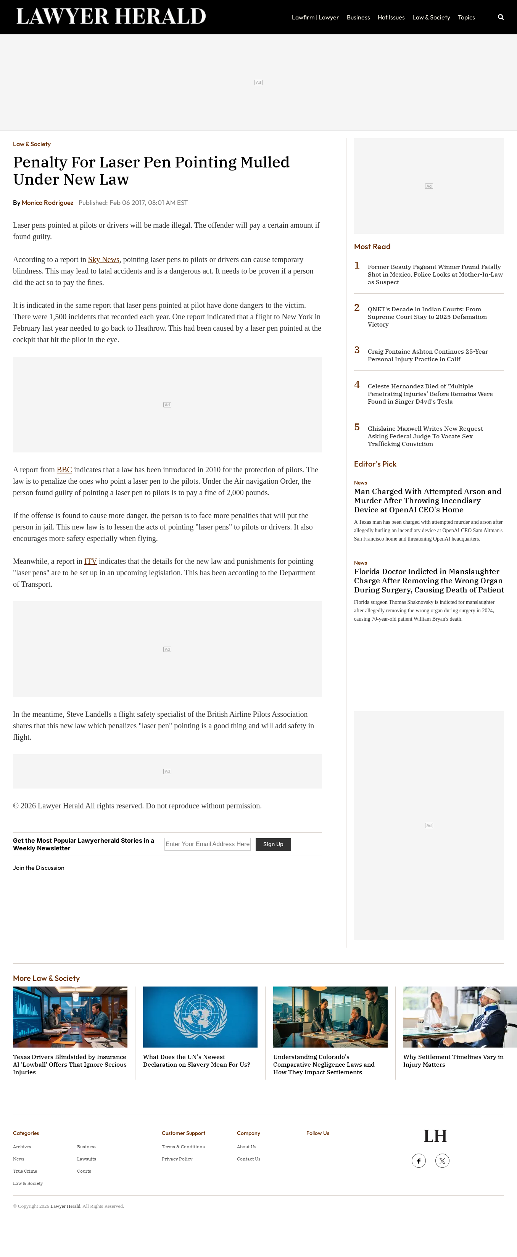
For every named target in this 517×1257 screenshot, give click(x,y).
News (360, 482)
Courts (84, 1171)
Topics (466, 17)
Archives (22, 1146)
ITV (90, 561)
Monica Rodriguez (48, 202)
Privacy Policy (177, 1159)
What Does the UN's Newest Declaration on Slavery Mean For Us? (196, 1060)
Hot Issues (391, 17)
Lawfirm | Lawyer (315, 17)
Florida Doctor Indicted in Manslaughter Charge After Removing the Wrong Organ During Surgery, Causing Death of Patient (429, 580)
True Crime (25, 1171)
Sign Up (273, 844)
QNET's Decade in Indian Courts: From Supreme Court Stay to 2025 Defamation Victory (427, 316)
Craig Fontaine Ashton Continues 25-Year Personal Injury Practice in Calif (428, 355)
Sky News (103, 259)
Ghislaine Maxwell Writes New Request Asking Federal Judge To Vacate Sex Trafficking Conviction (425, 436)
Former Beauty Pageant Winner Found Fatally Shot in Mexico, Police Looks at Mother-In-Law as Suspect (435, 274)
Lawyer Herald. (66, 1206)
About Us (246, 1146)
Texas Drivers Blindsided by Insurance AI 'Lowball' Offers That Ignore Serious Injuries (70, 1064)
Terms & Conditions (183, 1146)
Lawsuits (86, 1159)
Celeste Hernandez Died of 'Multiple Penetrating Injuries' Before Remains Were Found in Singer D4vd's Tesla (430, 393)
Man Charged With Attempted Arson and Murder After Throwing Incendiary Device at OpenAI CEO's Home (427, 500)
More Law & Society (46, 978)
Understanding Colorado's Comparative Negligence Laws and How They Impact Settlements (324, 1064)
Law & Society (431, 17)
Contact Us (249, 1159)
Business (358, 17)
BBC (64, 469)
